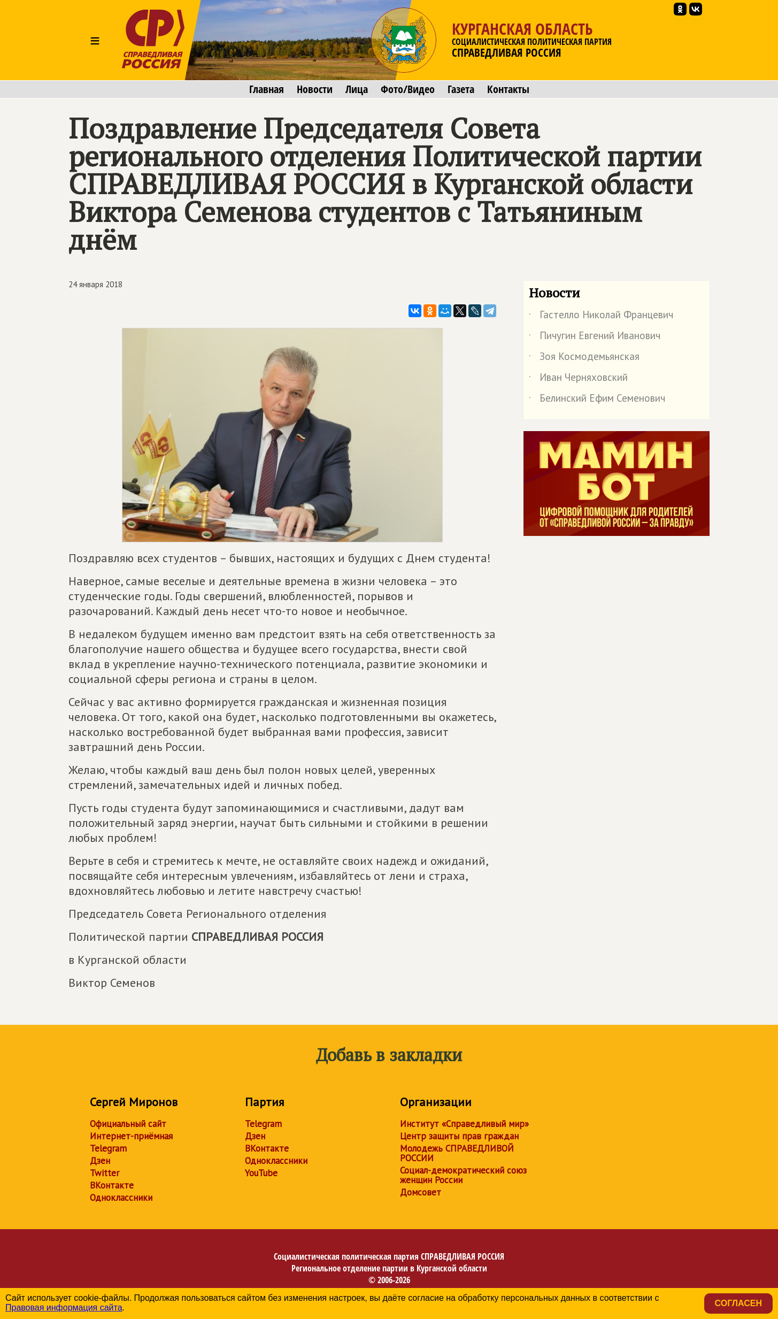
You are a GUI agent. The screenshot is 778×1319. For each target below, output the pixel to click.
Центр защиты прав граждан (459, 1136)
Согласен (738, 1303)
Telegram (108, 1148)
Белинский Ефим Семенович (597, 400)
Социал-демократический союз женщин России (463, 1175)
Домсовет (420, 1192)
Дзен (100, 1160)
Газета (461, 89)
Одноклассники (121, 1197)
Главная (266, 89)
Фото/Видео (408, 89)
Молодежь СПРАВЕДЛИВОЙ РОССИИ (457, 1153)
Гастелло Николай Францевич (601, 317)
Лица (356, 89)
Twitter (104, 1173)
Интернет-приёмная (131, 1136)
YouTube (261, 1173)
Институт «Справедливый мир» (464, 1124)
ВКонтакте (112, 1185)
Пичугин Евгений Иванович (594, 337)
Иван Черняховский (578, 379)
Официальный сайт (128, 1124)
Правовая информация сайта (63, 1307)
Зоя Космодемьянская (584, 358)
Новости (315, 89)
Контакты (508, 89)
